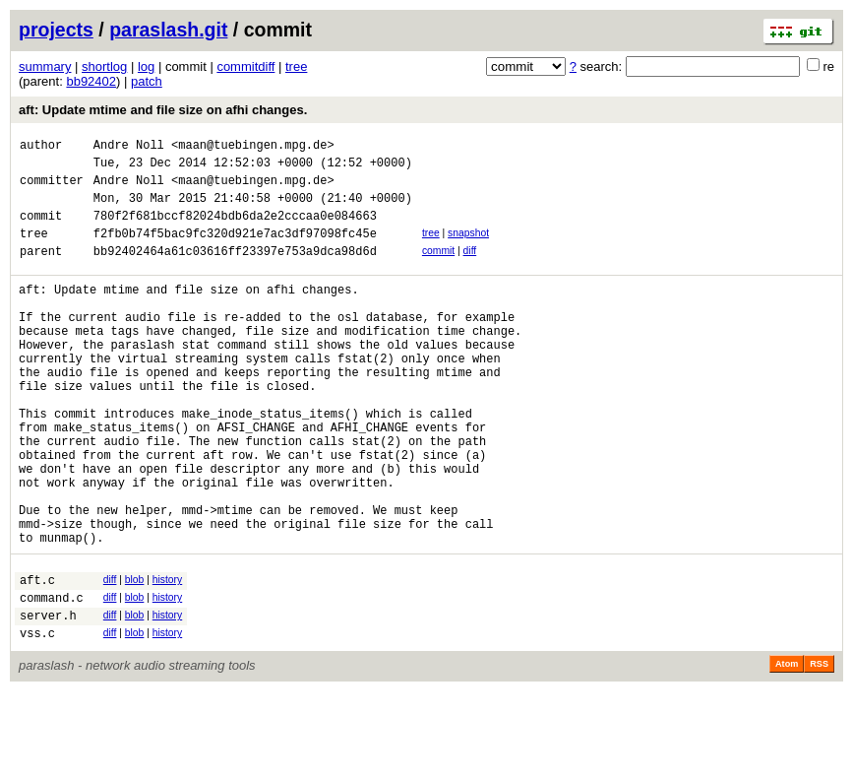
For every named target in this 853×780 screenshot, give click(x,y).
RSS (819, 752)
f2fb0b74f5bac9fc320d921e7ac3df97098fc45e (235, 250)
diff (470, 268)
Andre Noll (128, 147)
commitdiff (245, 66)
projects (56, 29)
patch (146, 81)
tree (296, 66)
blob (135, 656)
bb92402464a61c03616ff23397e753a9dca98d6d (235, 271)
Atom (786, 752)
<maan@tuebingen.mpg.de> (253, 147)
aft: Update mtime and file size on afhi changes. (163, 109)
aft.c (37, 659)
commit (438, 268)
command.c (52, 680)
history (167, 656)
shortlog (104, 66)
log (146, 66)
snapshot (468, 247)
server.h (48, 700)
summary (45, 66)
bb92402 (91, 81)
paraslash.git (168, 29)
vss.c (37, 721)
